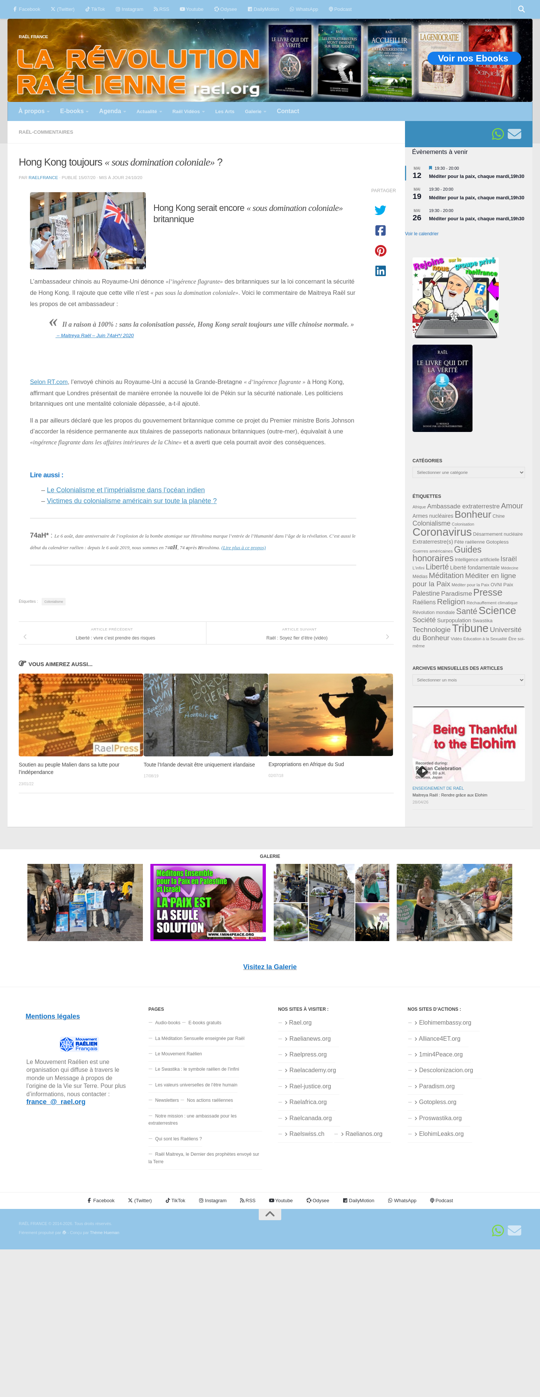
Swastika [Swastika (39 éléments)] (482, 620)
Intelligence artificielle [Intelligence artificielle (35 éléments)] (477, 559)
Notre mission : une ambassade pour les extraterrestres (192, 1119)
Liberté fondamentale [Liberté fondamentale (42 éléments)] (475, 568)
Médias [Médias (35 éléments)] (420, 576)
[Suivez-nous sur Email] (514, 134)
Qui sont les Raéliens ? (178, 1139)
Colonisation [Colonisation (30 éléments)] (463, 524)
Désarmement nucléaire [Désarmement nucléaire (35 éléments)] (498, 534)
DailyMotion (263, 9)
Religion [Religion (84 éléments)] (451, 601)
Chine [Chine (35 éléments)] (498, 516)
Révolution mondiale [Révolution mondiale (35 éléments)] (433, 612)
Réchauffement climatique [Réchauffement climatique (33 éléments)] (492, 602)
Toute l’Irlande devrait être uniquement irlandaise (199, 765)
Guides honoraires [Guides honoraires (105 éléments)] (447, 554)
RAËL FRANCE (33, 36)
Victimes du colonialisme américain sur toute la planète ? (132, 501)
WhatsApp (304, 9)
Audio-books (168, 1022)
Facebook (26, 9)
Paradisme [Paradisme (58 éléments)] (456, 593)
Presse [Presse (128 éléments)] (487, 592)
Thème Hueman (104, 1232)
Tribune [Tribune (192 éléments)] (470, 628)
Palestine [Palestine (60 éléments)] (426, 593)
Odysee (225, 9)
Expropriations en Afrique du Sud (306, 764)
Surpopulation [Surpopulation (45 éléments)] (454, 620)
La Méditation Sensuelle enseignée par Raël (199, 1038)
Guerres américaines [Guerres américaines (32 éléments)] (432, 551)
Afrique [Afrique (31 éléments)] (419, 507)
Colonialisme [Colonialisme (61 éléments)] (431, 523)
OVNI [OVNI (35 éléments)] (496, 584)
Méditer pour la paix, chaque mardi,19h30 (476, 176)
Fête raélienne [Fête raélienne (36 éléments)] (469, 542)
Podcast (340, 9)
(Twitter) (62, 9)
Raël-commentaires (46, 132)
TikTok (95, 9)
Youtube (191, 9)
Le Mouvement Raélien (178, 1053)
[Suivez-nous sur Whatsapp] (498, 134)
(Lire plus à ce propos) (243, 547)
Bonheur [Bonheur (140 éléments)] (472, 514)
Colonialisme (53, 602)
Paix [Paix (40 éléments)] (508, 584)
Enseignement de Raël (438, 788)
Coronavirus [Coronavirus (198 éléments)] (442, 532)
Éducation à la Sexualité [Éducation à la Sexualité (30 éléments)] (485, 638)
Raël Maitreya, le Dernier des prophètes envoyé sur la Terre (203, 1158)
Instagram (129, 9)
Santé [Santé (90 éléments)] (466, 611)
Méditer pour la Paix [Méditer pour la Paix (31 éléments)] (470, 585)
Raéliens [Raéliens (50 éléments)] (424, 602)
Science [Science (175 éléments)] (497, 610)
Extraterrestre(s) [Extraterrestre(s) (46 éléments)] (432, 541)
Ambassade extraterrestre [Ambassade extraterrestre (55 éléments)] (463, 506)
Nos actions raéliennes (210, 1100)
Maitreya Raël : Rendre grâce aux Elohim (450, 795)
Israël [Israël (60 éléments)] (509, 559)
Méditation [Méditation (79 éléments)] (446, 575)
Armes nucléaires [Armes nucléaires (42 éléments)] (432, 516)
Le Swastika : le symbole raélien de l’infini (197, 1069)
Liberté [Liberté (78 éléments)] (437, 567)
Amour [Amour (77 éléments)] (512, 506)
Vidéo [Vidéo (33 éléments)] (456, 638)
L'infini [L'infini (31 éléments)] (418, 568)
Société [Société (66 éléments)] (424, 620)
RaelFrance (43, 177)
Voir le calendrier (421, 233)
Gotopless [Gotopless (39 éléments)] (497, 542)
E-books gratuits (205, 1022)
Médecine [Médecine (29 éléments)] (509, 568)
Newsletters (167, 1100)
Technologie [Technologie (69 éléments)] (431, 630)
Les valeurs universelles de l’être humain (196, 1085)
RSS (161, 9)
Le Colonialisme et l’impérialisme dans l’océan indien (126, 490)
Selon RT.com (49, 381)
